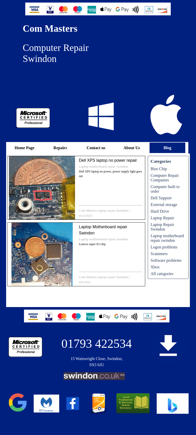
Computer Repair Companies (165, 177)
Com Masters (50, 28)
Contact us (96, 148)
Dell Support (161, 198)
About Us (132, 148)
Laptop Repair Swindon (162, 226)
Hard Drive (160, 211)
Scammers (159, 254)
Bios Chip (159, 169)
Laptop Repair (162, 218)
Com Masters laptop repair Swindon (103, 210)
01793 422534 (97, 343)
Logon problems (164, 247)
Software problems (166, 260)
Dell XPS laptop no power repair (108, 160)
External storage (164, 204)
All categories (162, 273)
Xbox (155, 267)
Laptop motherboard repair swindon (103, 166)
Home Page (24, 148)
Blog (167, 148)
